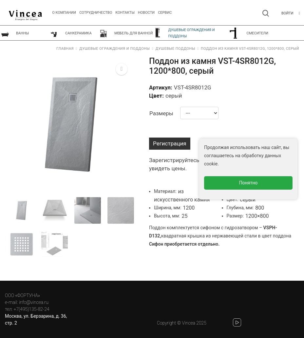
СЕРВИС (165, 12)
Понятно (248, 182)
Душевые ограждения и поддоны (114, 49)
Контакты (125, 12)
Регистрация (169, 143)
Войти (287, 13)
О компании (64, 12)
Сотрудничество (95, 12)
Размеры (161, 113)
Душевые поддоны (175, 49)
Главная (65, 49)
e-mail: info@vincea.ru (26, 302)
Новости (146, 12)
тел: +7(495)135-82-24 (27, 309)
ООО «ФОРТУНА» (22, 295)
